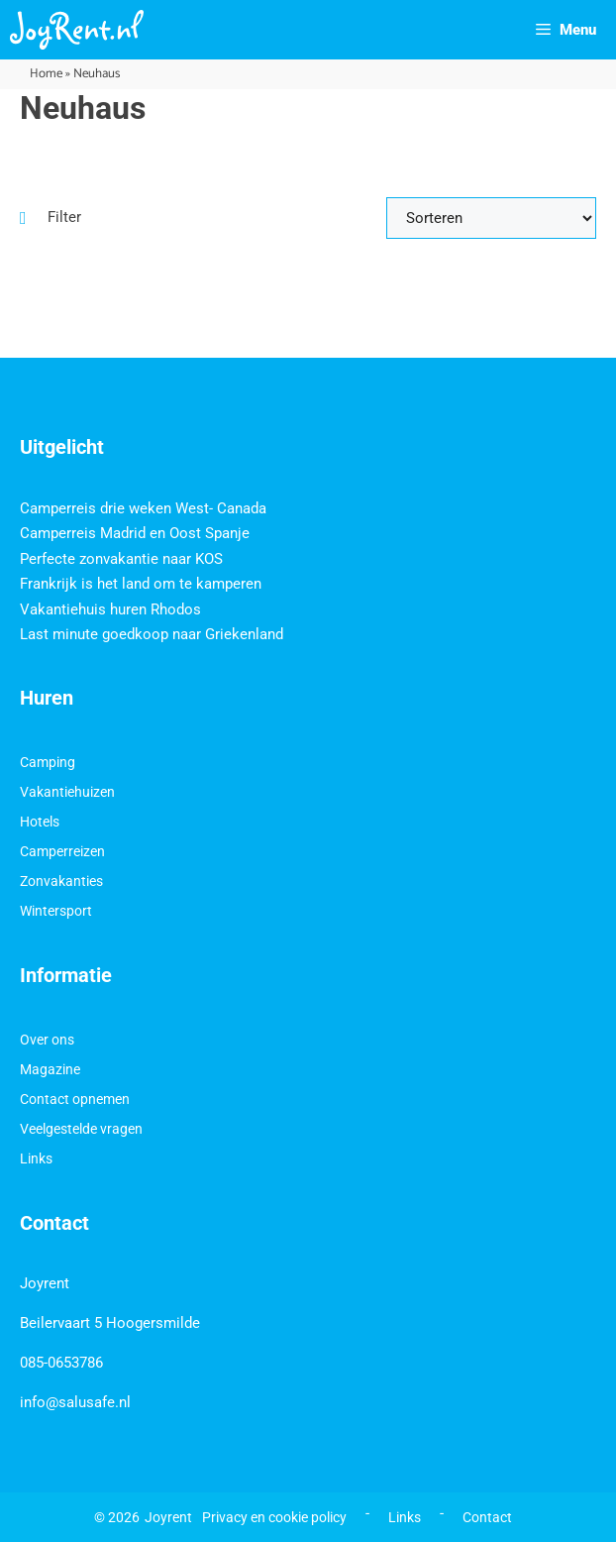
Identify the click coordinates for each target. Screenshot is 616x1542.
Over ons (47, 1039)
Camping (47, 762)
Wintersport (56, 911)
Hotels (39, 821)
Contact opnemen (75, 1099)
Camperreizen (62, 851)
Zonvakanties (61, 881)
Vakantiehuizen (67, 792)
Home (46, 73)
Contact (487, 1517)
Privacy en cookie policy (274, 1517)
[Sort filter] (491, 218)
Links (36, 1158)
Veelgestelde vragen (81, 1129)
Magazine (50, 1069)
